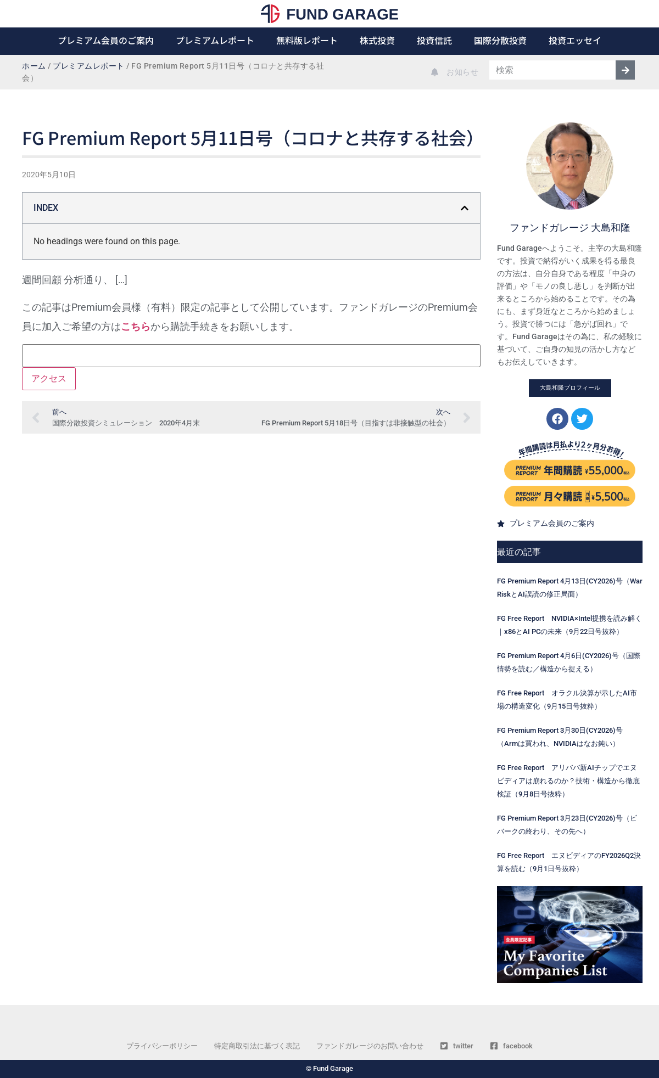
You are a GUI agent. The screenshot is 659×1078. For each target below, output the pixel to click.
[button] (464, 208)
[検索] (625, 70)
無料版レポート (307, 40)
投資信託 (434, 40)
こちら (135, 326)
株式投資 (377, 40)
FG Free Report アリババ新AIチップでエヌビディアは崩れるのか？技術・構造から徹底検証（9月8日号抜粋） (568, 780)
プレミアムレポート (215, 40)
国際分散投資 (500, 40)
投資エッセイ (575, 40)
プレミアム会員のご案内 (106, 40)
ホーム (34, 66)
